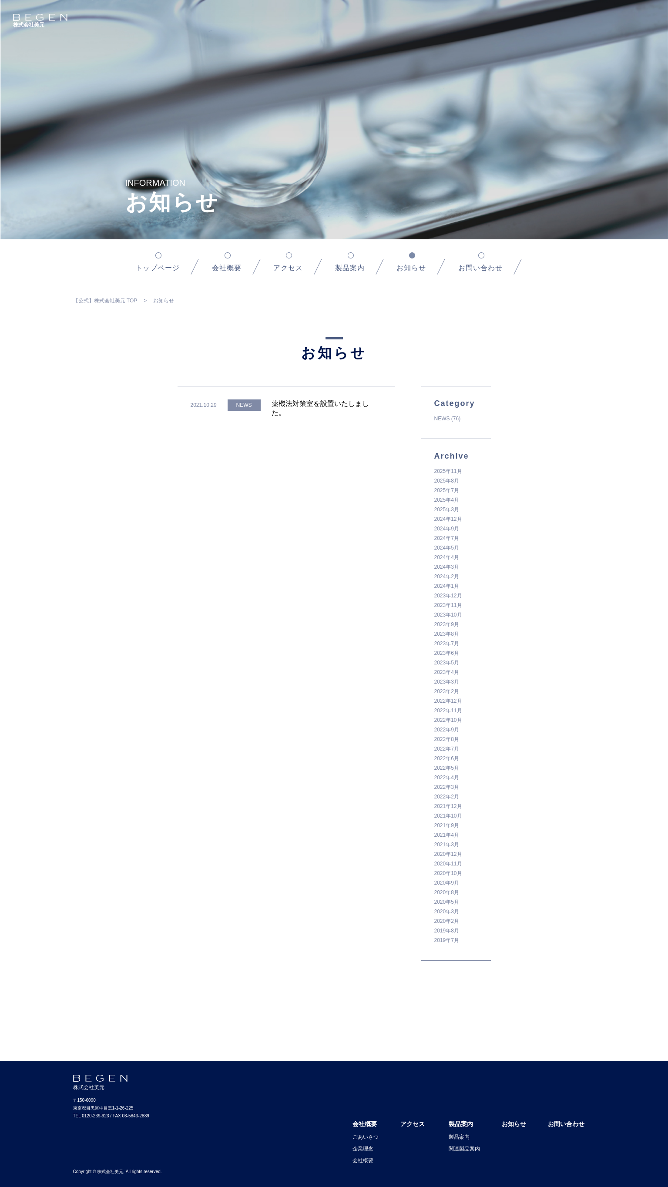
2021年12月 (448, 806)
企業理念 (362, 1149)
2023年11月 (448, 605)
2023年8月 (446, 634)
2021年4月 (446, 835)
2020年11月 (448, 864)
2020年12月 (448, 854)
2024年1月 (446, 586)
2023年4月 (446, 672)
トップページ (157, 268)
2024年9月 (446, 529)
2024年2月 (446, 576)
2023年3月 (446, 682)
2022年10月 (448, 720)
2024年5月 (446, 548)
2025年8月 (446, 481)
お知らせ (514, 1123)
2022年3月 (446, 787)
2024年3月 (446, 567)
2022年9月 (446, 730)
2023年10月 (448, 615)
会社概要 (227, 268)
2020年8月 (446, 892)
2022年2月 (446, 797)
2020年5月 (446, 902)
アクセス (288, 268)
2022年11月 (448, 711)
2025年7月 (446, 490)
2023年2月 (446, 691)
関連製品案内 (464, 1149)
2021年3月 (446, 845)
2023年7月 (446, 643)
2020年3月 (446, 912)
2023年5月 (446, 663)
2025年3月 (446, 509)
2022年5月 (446, 768)
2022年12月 (448, 701)
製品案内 (350, 268)
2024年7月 (446, 538)
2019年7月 (446, 940)
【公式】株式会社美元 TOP (105, 301)
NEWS (442, 419)
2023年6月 (446, 653)
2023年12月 (448, 596)
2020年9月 (446, 883)
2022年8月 (446, 739)
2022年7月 (446, 749)
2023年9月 (446, 624)
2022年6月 (446, 758)
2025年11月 (448, 471)
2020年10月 (448, 873)
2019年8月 (446, 931)
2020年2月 (446, 921)
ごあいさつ (365, 1137)
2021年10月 (448, 816)
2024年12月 (448, 519)
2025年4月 (446, 500)
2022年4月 (446, 778)
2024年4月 (446, 557)
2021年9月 (446, 825)
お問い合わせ (480, 268)
